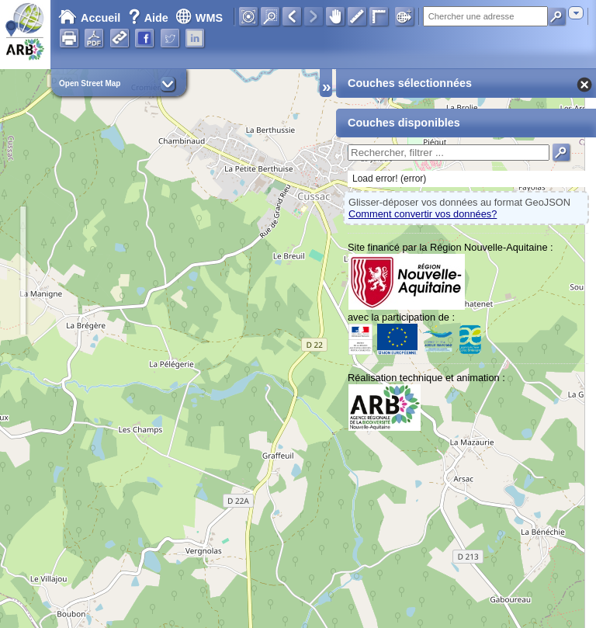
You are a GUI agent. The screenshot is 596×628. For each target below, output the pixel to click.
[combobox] (576, 12)
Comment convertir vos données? (422, 214)
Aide (150, 18)
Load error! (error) (389, 178)
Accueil (89, 18)
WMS (199, 18)
